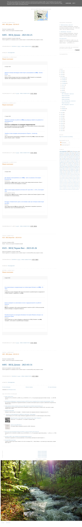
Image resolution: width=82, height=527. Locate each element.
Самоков (70, 181)
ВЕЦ (71, 151)
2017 (62, 121)
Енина (74, 177)
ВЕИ (76, 174)
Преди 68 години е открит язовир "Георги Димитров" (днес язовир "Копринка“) (26, 418)
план (65, 171)
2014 (62, 127)
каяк (68, 185)
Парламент (61, 181)
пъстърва (61, 173)
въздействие (62, 162)
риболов (70, 189)
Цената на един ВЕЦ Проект (16, 424)
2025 (62, 72)
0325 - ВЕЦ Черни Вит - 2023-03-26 (11, 237)
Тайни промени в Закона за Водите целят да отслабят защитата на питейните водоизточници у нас (24, 406)
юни (63, 88)
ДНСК (67, 177)
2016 (62, 123)
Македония (63, 167)
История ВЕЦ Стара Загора (10, 440)
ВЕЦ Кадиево (65, 166)
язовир (73, 152)
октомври (64, 81)
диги (60, 185)
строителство (76, 163)
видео (76, 151)
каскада (61, 171)
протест (76, 171)
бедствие (61, 155)
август (63, 85)
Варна (68, 175)
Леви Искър (67, 178)
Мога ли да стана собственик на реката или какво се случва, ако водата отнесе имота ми (22, 431)
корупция (61, 186)
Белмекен (68, 174)
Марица (67, 167)
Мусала (71, 167)
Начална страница (29, 387)
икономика (78, 155)
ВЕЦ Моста (78, 159)
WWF (77, 165)
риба (60, 163)
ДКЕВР (63, 177)
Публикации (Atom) (12, 389)
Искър (62, 154)
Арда (60, 166)
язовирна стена (72, 165)
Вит (74, 175)
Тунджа (61, 170)
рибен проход (66, 189)
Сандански (74, 181)
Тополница (65, 182)
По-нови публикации (6, 387)
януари (63, 110)
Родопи (68, 161)
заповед (71, 170)
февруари (64, 108)
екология (78, 152)
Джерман (70, 177)
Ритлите (66, 181)
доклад (70, 162)
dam (71, 173)
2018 (62, 119)
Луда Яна (63, 161)
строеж (68, 173)
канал (74, 162)
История (64, 159)
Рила (73, 154)
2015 (62, 125)
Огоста (67, 169)
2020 (62, 116)
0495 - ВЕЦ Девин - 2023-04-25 (10, 24)
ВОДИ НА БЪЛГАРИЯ (9, 410)
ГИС (60, 177)
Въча (71, 158)
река (65, 173)
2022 (62, 112)
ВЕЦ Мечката (71, 166)
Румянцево (72, 169)
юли (63, 86)
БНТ (78, 173)
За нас (2, 522)
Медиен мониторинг (7, 59)
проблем (67, 152)
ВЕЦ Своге (78, 166)
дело (66, 162)
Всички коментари (64, 144)
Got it (73, 3)
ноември (63, 79)
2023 (62, 76)
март (63, 106)
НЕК (78, 178)
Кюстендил (62, 178)
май (63, 90)
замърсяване (64, 185)
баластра (69, 159)
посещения (11, 52)
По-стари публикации (52, 387)
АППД (75, 173)
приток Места (70, 171)
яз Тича (66, 165)
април (63, 92)
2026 (62, 70)
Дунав (61, 159)
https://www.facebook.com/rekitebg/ (66, 136)
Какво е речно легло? (9, 396)
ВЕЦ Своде (64, 175)
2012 (62, 130)
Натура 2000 (62, 169)
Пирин (64, 158)
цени (77, 189)
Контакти (8, 522)
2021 (62, 114)
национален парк (70, 186)
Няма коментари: (26, 46)
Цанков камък (70, 182)
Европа (76, 154)
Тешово (72, 161)
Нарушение (76, 167)
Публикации (63, 142)
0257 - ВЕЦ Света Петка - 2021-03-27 (65, 24)
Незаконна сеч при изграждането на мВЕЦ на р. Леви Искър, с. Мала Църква (20, 414)
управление (61, 165)
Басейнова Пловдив (63, 174)
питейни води (76, 186)
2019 (62, 118)
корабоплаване (76, 185)
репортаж (61, 189)
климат (71, 185)
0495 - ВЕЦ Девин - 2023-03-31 (10, 354)
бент (78, 182)
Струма (77, 169)
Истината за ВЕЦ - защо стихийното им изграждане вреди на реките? (18, 436)
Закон (60, 158)
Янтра (65, 170)
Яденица (68, 154)
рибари (64, 163)
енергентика (72, 155)
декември (64, 77)
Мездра (75, 178)
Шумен (77, 161)
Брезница (72, 174)
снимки (74, 189)
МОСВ (71, 178)
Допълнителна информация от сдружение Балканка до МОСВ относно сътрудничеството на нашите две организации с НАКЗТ (29, 401)
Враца (78, 175)
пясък (77, 162)
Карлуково (78, 177)
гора (68, 170)
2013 (62, 128)
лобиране (65, 186)
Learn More (68, 3)
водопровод (67, 155)
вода (73, 159)
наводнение (62, 152)
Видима (71, 175)
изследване (76, 170)
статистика (70, 163)
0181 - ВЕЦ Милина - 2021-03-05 (64, 31)
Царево (75, 182)
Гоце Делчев (76, 158)
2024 (62, 74)
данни (68, 158)
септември (64, 83)
